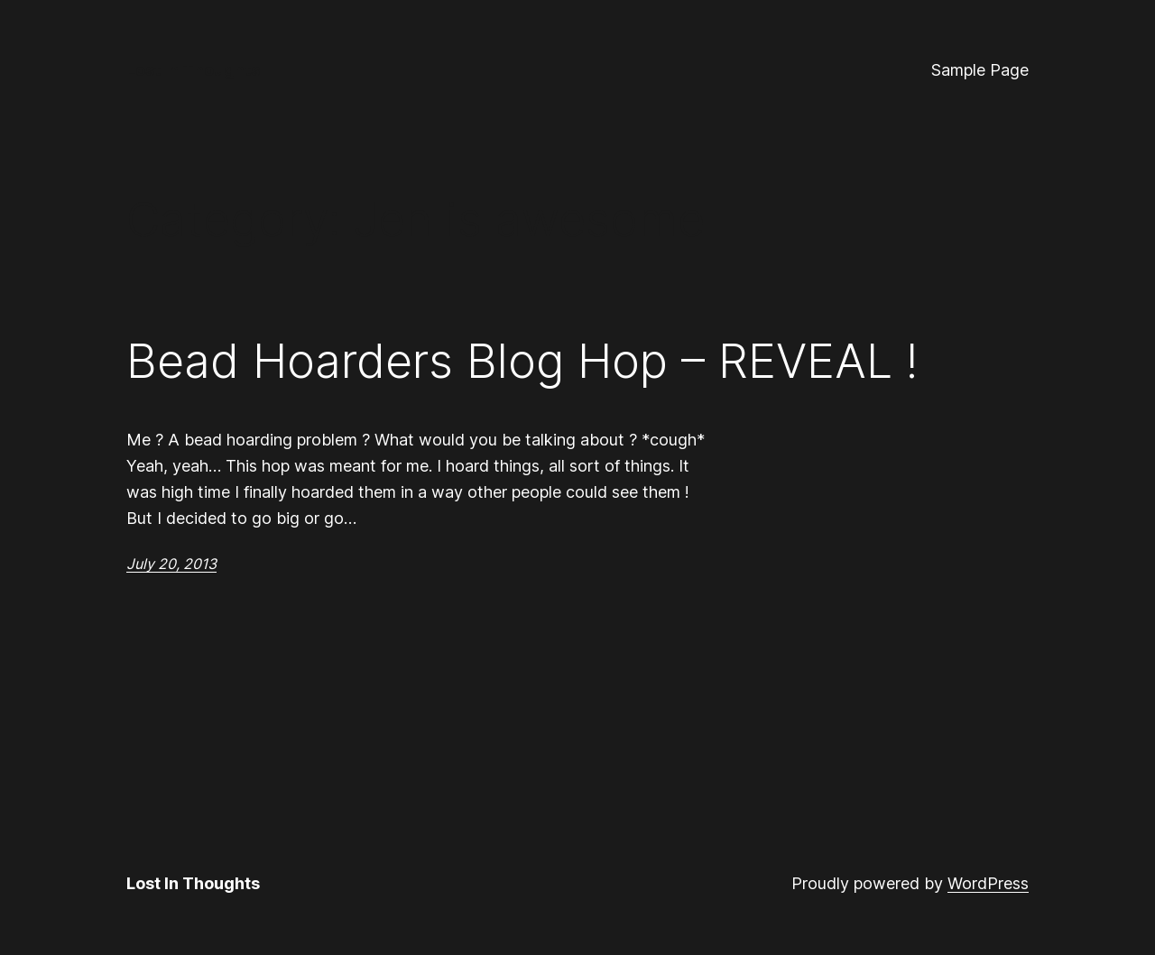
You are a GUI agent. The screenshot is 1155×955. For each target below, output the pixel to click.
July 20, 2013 (171, 564)
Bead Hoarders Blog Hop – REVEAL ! (522, 362)
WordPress (988, 883)
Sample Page (980, 69)
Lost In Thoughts (193, 69)
